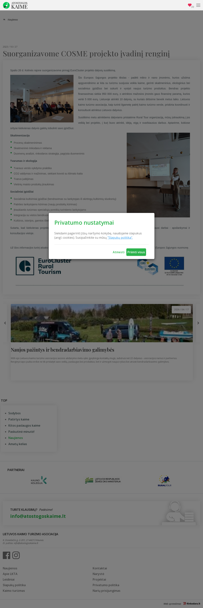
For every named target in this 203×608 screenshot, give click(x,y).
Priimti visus (136, 252)
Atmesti (118, 252)
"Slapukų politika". (120, 238)
